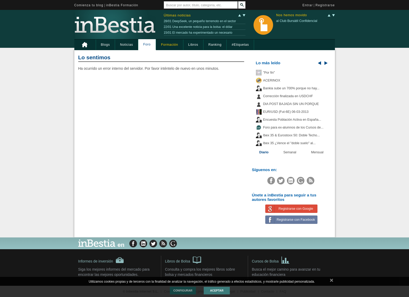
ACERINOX (271, 80)
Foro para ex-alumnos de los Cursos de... (293, 127)
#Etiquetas (240, 44)
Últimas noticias (177, 15)
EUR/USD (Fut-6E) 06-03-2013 (286, 112)
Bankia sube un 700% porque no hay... (291, 88)
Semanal (289, 152)
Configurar (182, 290)
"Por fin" (269, 72)
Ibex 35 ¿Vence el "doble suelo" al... (289, 143)
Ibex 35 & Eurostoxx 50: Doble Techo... (291, 135)
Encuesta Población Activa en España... (292, 119)
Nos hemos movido (291, 15)
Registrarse (325, 5)
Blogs (105, 44)
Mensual (317, 152)
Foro (147, 44)
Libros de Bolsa (183, 260)
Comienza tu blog (89, 5)
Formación (169, 44)
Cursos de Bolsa (271, 260)
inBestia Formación (122, 5)
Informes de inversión (101, 260)
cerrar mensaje (331, 281)
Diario (264, 152)
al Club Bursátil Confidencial (296, 21)
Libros (193, 44)
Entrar (308, 5)
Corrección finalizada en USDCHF (288, 96)
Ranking (215, 44)
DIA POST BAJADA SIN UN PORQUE (291, 104)
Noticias (126, 44)
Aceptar (216, 290)
